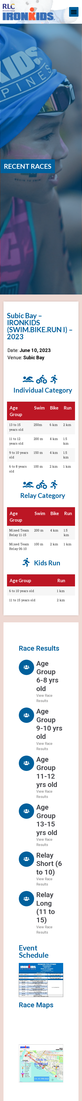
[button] (74, 12)
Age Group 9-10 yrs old (49, 724)
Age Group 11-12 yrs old (46, 772)
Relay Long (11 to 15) (45, 907)
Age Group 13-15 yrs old (46, 820)
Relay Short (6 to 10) (49, 863)
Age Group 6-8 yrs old (47, 676)
